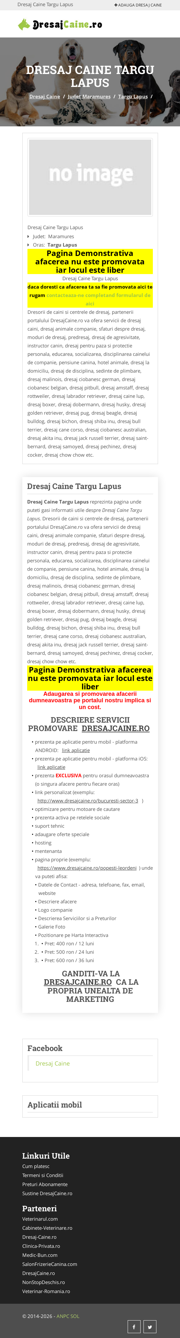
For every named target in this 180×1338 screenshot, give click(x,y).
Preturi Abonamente (45, 1184)
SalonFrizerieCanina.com (49, 1264)
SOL (74, 1316)
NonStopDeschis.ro (43, 1282)
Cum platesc (35, 1166)
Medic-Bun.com (40, 1255)
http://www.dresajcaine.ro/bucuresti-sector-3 (87, 800)
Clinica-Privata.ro (41, 1246)
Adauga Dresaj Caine (138, 5)
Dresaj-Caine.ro (39, 1237)
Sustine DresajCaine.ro (47, 1193)
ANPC (63, 1316)
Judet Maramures (89, 96)
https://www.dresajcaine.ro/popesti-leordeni (87, 868)
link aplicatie (76, 750)
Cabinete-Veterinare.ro (47, 1228)
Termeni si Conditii (42, 1175)
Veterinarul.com (40, 1219)
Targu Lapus (133, 96)
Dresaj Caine (44, 96)
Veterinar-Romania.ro (46, 1291)
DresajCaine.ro (116, 728)
